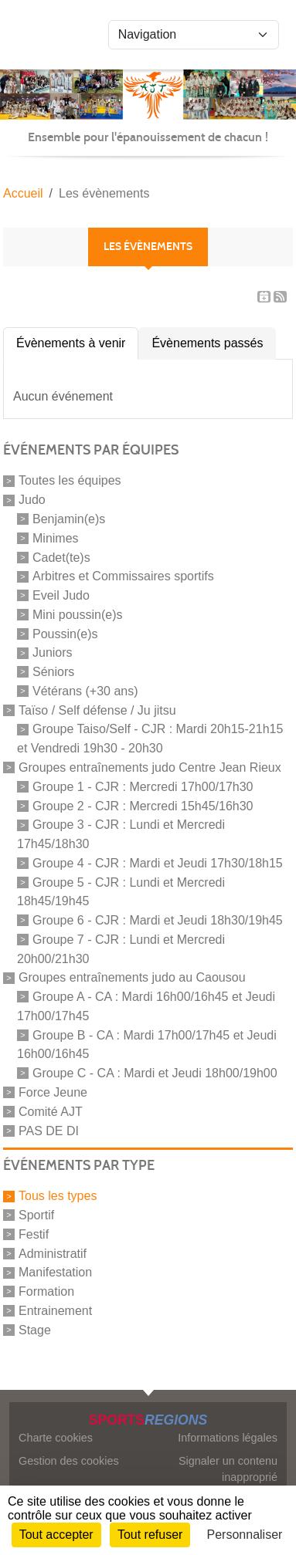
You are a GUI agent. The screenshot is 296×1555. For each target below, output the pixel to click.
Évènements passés (207, 343)
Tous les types (58, 1195)
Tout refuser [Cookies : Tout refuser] (149, 1534)
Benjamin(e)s (68, 519)
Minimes (55, 538)
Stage (35, 1330)
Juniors (52, 652)
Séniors (53, 671)
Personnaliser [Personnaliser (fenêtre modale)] (245, 1534)
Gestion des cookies (69, 1461)
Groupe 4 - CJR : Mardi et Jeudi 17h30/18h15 (157, 863)
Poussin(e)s (64, 633)
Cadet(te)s (61, 556)
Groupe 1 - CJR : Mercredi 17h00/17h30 (142, 786)
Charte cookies (56, 1438)
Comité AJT (51, 1111)
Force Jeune (53, 1092)
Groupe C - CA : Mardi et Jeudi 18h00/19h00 (154, 1073)
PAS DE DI (49, 1130)
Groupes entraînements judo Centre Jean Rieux (150, 767)
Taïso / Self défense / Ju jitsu (97, 709)
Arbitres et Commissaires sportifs (123, 576)
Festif (34, 1234)
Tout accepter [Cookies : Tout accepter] (56, 1534)
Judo (32, 499)
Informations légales (227, 1438)
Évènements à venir (70, 343)
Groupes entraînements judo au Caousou (132, 977)
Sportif (36, 1215)
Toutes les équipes (70, 480)
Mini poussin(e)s (77, 614)
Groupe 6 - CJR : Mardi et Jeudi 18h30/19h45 (157, 920)
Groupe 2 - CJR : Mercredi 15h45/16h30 (142, 805)
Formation (46, 1291)
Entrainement (55, 1310)
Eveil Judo (61, 595)
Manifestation (55, 1272)
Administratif (53, 1252)
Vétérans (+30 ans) (85, 691)
